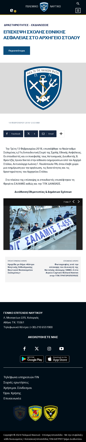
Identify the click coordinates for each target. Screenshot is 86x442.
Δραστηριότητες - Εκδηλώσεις (26, 25)
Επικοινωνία (12, 398)
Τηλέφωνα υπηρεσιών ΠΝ (21, 377)
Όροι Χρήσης (12, 393)
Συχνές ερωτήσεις (16, 382)
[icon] (78, 10)
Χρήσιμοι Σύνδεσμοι (17, 388)
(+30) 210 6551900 (41, 327)
